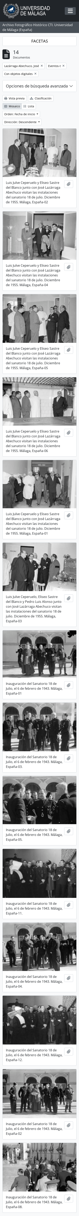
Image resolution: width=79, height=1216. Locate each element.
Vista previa (14, 98)
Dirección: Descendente (20, 122)
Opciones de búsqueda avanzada (37, 86)
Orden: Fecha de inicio (20, 114)
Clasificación (41, 98)
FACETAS (39, 41)
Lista (28, 106)
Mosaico (12, 106)
